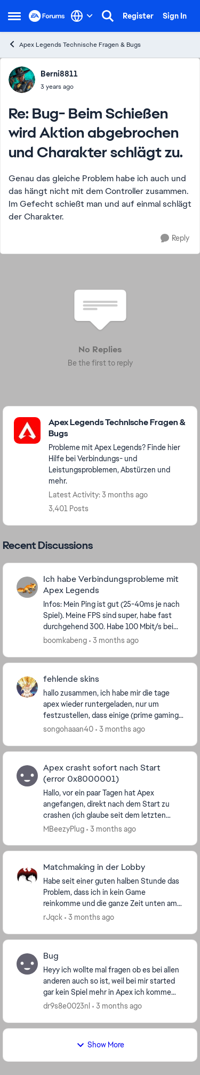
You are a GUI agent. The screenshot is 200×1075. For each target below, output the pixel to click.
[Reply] (174, 238)
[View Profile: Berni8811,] (22, 79)
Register (138, 16)
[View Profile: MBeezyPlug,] (27, 775)
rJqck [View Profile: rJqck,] (52, 917)
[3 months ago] (114, 640)
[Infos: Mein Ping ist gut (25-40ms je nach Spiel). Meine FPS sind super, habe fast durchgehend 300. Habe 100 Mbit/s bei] (113, 615)
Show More (100, 1044)
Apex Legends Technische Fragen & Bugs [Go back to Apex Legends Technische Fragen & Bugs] (74, 44)
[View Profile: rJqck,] (27, 875)
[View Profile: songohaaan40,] (27, 687)
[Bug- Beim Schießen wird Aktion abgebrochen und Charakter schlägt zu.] (59, 86)
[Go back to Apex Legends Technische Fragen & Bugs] (117, 428)
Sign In (175, 16)
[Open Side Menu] (14, 16)
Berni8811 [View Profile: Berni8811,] (59, 74)
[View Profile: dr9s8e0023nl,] (27, 964)
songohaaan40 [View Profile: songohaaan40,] (68, 729)
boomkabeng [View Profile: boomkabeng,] (65, 640)
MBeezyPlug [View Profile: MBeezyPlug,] (63, 828)
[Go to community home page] (47, 16)
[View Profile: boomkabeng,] (27, 587)
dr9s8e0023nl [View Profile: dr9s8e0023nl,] (66, 1006)
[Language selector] (82, 16)
